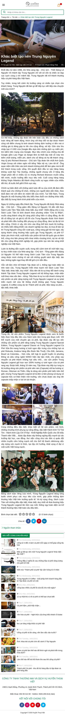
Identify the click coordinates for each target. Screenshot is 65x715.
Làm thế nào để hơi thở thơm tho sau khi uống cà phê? (38, 659)
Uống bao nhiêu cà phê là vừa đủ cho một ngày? (36, 588)
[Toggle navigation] (3, 5)
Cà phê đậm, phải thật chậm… (29, 606)
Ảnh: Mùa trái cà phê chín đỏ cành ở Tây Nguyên (36, 641)
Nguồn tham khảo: (12, 528)
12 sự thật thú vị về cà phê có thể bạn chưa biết (36, 597)
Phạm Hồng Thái (51, 65)
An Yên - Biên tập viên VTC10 (20, 65)
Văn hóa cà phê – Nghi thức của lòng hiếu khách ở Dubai (39, 615)
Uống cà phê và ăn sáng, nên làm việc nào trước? (36, 632)
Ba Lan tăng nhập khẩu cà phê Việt (31, 623)
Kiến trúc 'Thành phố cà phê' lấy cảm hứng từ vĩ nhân (38, 570)
